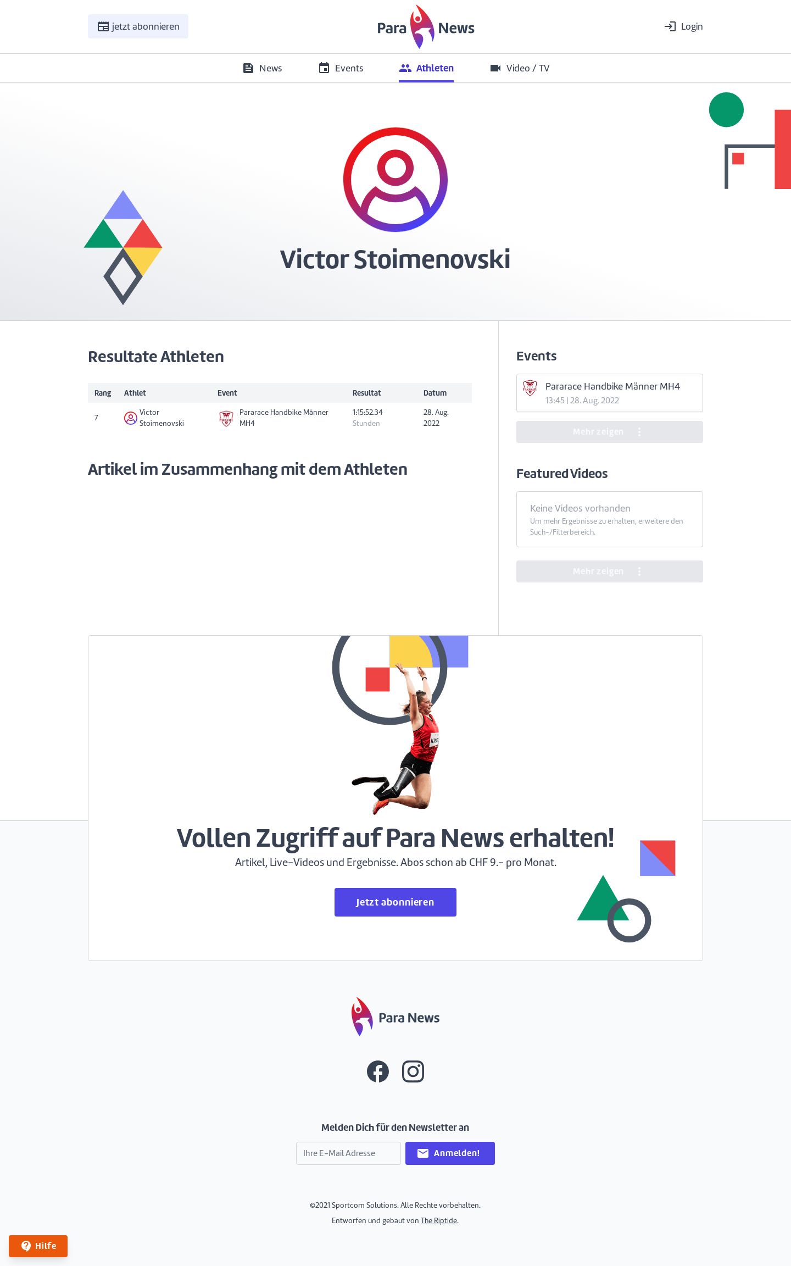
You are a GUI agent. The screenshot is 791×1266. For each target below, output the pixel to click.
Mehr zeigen (609, 431)
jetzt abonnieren (138, 26)
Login (683, 26)
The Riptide (439, 1220)
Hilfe (38, 1246)
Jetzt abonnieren (395, 902)
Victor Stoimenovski (154, 418)
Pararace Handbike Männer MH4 (273, 418)
